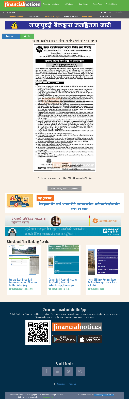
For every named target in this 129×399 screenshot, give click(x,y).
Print (27, 36)
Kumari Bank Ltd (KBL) (61, 288)
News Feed (97, 4)
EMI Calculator (34, 16)
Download (11, 36)
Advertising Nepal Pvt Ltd (104, 395)
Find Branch (87, 16)
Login (119, 12)
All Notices (70, 4)
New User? (106, 12)
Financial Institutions (52, 4)
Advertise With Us (104, 16)
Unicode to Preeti (16, 16)
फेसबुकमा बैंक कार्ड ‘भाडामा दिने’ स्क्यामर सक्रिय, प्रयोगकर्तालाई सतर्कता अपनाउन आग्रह (79, 206)
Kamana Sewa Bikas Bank (22, 288)
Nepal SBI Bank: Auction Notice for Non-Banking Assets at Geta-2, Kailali (102, 282)
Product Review (112, 4)
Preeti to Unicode (70, 16)
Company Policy (49, 397)
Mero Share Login (52, 16)
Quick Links (83, 4)
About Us (72, 384)
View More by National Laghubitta (64, 189)
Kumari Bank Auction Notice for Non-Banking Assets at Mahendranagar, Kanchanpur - (63, 282)
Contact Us (61, 384)
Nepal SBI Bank (97, 288)
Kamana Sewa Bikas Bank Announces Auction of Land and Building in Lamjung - (23, 282)
